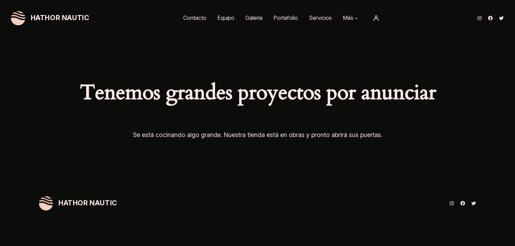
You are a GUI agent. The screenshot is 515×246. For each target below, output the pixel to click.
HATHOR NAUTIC (60, 18)
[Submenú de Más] (356, 18)
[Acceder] (376, 18)
